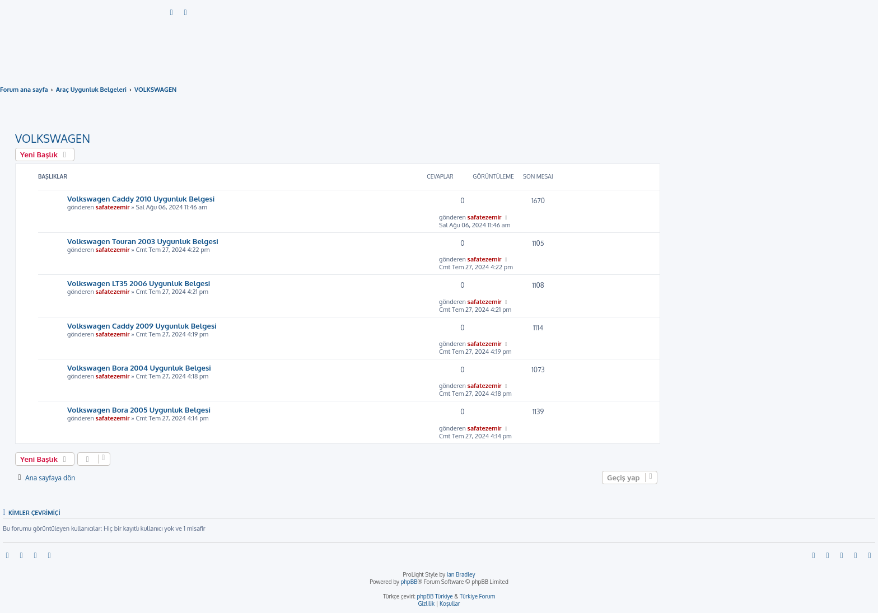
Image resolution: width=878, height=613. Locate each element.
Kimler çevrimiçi (34, 512)
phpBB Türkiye (434, 596)
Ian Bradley (461, 574)
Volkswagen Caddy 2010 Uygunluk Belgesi (140, 198)
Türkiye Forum (477, 596)
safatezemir (113, 207)
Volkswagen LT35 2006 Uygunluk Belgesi (138, 283)
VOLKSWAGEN (52, 138)
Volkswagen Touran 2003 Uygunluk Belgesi (142, 241)
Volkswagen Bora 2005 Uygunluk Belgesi (139, 409)
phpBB (409, 581)
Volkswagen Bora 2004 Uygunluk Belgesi (139, 367)
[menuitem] (172, 13)
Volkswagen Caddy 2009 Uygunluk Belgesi (142, 325)
